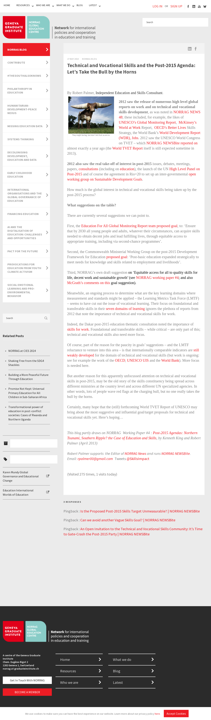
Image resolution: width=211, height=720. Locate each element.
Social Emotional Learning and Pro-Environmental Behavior (21, 290)
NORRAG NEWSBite (175, 453)
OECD (120, 360)
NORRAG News (135, 453)
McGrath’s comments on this (88, 283)
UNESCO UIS (138, 360)
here (157, 713)
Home (7, 5)
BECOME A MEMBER (27, 692)
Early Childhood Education (19, 174)
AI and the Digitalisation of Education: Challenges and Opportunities (24, 232)
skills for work (78, 329)
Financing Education (23, 214)
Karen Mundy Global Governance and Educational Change (21, 476)
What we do (122, 659)
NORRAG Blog (17, 49)
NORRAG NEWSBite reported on (171, 143)
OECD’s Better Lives (170, 127)
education (127, 169)
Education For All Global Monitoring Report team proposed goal (129, 226)
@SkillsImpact (138, 458)
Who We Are (43, 5)
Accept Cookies (176, 713)
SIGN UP (176, 6)
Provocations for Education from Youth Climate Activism (24, 268)
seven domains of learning (125, 309)
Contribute (16, 62)
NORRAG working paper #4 (157, 278)
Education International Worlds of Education (18, 492)
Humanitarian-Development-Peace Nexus (22, 109)
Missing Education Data (24, 126)
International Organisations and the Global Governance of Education (24, 195)
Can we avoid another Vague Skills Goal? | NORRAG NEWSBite (127, 520)
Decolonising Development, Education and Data (21, 156)
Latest (93, 5)
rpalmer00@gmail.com (96, 458)
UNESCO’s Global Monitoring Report (147, 122)
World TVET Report (127, 148)
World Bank (170, 360)
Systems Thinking (20, 139)
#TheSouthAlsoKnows (24, 75)
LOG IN (157, 6)
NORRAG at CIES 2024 (22, 351)
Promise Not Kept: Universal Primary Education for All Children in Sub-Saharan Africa (27, 393)
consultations (88, 169)
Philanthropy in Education (19, 90)
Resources (23, 5)
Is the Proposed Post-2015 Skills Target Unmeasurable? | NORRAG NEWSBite (140, 511)
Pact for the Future (22, 251)
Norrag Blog (89, 58)
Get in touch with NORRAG (27, 680)
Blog (80, 5)
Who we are (69, 682)
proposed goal (116, 257)
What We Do (63, 5)
